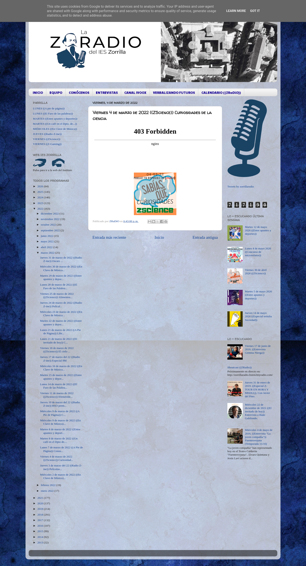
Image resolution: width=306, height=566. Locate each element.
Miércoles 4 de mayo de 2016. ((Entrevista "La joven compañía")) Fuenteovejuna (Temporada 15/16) (258, 436)
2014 (40, 537)
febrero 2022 (48, 485)
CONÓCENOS (79, 92)
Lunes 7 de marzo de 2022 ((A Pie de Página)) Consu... (61, 449)
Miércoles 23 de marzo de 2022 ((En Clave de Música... (61, 313)
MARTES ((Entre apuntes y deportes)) (55, 118)
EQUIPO (56, 92)
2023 (40, 203)
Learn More (236, 11)
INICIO (38, 92)
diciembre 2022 (50, 213)
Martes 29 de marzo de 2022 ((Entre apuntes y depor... (61, 277)
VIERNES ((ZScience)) (46, 139)
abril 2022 (47, 247)
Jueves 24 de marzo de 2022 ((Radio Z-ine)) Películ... (61, 304)
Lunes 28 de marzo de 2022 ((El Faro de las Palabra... (58, 286)
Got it (255, 11)
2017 (40, 520)
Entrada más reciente (109, 237)
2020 (40, 503)
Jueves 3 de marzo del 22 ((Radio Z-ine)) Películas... (61, 467)
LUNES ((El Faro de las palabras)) (53, 113)
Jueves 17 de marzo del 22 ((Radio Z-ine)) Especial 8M (60, 358)
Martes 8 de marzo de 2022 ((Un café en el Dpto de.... (59, 440)
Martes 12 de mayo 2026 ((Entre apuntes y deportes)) (258, 230)
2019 (40, 508)
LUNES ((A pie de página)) (49, 108)
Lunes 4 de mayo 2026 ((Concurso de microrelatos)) (258, 252)
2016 (40, 525)
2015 (40, 531)
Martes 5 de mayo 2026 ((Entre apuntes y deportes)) (258, 295)
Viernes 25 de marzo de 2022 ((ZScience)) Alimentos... (57, 295)
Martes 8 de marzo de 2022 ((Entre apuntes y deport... (60, 431)
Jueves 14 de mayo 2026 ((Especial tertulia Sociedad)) (258, 316)
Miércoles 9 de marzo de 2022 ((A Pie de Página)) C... (59, 413)
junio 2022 (47, 235)
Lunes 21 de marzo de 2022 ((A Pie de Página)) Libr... (60, 331)
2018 (40, 514)
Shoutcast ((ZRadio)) (239, 367)
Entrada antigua (205, 237)
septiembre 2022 (51, 230)
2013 (40, 542)
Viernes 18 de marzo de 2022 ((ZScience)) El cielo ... (57, 349)
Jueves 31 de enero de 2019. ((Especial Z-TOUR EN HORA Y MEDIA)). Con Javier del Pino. (257, 389)
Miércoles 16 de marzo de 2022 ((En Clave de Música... (61, 367)
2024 (40, 197)
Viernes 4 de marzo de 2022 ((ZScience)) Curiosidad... (56, 458)
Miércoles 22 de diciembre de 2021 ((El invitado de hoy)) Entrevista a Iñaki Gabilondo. (258, 411)
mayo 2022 (47, 241)
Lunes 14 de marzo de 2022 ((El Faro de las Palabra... (58, 386)
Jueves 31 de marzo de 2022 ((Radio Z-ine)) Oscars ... (61, 259)
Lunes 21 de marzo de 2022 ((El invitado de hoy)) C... (58, 340)
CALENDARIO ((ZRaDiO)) (221, 92)
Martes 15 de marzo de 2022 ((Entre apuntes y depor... (61, 376)
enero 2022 (47, 490)
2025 (40, 191)
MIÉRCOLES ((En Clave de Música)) (55, 128)
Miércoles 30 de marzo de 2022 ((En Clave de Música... (61, 268)
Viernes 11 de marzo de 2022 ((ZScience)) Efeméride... (57, 395)
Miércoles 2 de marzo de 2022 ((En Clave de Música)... (60, 476)
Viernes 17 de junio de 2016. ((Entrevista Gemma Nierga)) (258, 349)
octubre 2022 (49, 224)
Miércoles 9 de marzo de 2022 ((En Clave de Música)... (60, 422)
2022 (40, 208)
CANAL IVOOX (135, 92)
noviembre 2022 (50, 219)
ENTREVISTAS (107, 92)
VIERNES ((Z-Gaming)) (47, 144)
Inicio (159, 237)
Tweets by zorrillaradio (240, 186)
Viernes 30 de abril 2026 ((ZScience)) (255, 271)
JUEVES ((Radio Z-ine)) (47, 134)
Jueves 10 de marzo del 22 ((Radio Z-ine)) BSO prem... (60, 404)
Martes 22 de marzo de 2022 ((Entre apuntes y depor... (61, 322)
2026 (40, 186)
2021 (40, 497)
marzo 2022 (48, 252)
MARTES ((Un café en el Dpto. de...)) (55, 123)
